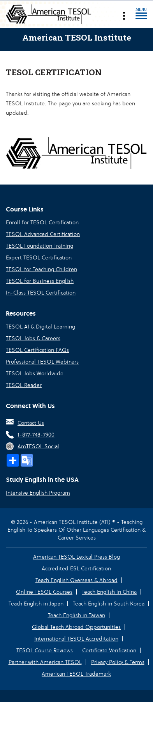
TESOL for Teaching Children (41, 269)
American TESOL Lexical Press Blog (76, 557)
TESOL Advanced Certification (43, 234)
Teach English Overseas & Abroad (76, 580)
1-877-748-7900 (36, 435)
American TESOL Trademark (76, 674)
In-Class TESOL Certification (41, 292)
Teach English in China (109, 592)
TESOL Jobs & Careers (33, 338)
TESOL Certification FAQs (37, 350)
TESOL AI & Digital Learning (40, 326)
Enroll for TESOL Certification (42, 222)
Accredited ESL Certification (76, 568)
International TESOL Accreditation (76, 639)
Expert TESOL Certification (39, 257)
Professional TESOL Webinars (42, 362)
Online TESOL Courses (44, 592)
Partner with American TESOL (45, 662)
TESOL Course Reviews (44, 650)
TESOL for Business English (40, 281)
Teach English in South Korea (108, 603)
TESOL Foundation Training (39, 246)
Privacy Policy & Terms (117, 662)
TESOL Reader (24, 385)
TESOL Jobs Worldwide (34, 373)
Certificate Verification (109, 650)
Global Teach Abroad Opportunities (76, 627)
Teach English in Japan (36, 603)
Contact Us (31, 423)
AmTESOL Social (38, 446)
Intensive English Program (38, 493)
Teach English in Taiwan (76, 615)
